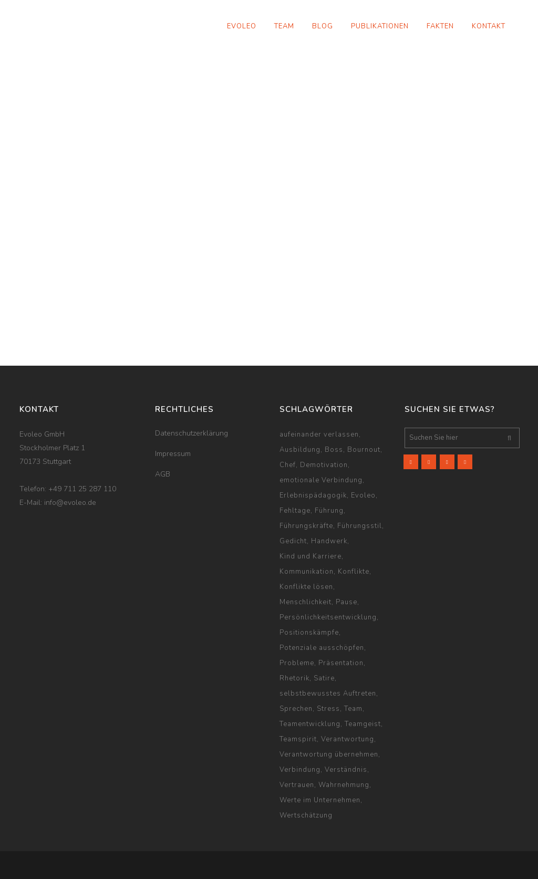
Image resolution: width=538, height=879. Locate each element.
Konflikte (353, 571)
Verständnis (346, 769)
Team (353, 708)
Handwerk (329, 541)
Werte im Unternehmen (320, 800)
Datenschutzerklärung (191, 433)
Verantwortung (347, 739)
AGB (162, 474)
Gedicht (293, 541)
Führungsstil (359, 526)
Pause (346, 602)
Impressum (173, 454)
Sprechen (296, 708)
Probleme (297, 663)
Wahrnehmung (343, 785)
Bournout (363, 449)
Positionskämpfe (309, 632)
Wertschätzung (306, 815)
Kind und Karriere (311, 556)
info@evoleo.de (70, 503)
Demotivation (324, 465)
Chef (288, 465)
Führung (329, 510)
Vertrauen (297, 785)
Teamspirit (298, 739)
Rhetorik (294, 678)
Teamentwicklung (310, 724)
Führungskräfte (306, 526)
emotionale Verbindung (321, 480)
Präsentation (341, 663)
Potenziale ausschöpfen (322, 648)
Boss (334, 449)
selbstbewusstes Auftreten (328, 693)
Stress (328, 708)
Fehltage (295, 510)
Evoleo (363, 495)
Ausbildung (300, 449)
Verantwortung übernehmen (329, 754)
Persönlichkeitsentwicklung (328, 617)
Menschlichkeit (306, 602)
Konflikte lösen (306, 587)
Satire (324, 678)
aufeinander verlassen (319, 434)
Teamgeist (363, 724)
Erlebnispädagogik (313, 495)
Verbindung (300, 769)
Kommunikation (307, 571)
